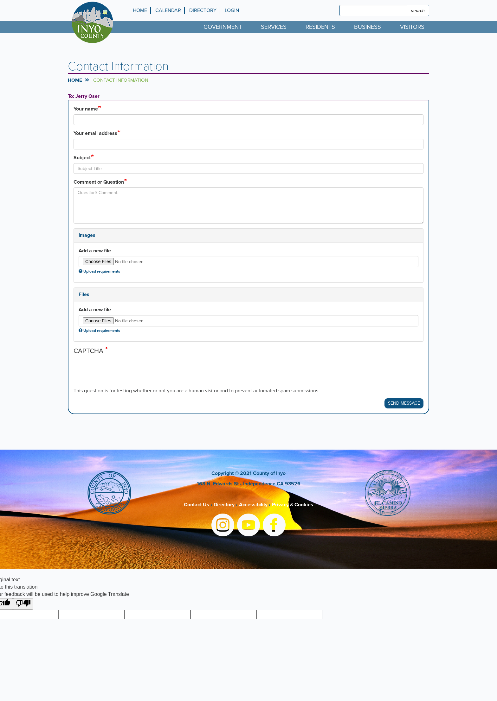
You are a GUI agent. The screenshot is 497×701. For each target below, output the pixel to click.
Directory (202, 10)
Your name (86, 109)
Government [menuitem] (222, 26)
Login (232, 10)
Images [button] (87, 235)
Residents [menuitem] (320, 26)
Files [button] (84, 294)
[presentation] (122, 375)
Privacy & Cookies (292, 505)
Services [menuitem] (274, 26)
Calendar (168, 10)
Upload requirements (99, 271)
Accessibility (253, 505)
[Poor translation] (23, 604)
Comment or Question (99, 182)
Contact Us (196, 505)
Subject (82, 158)
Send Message (404, 403)
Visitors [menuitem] (412, 26)
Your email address (95, 133)
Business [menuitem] (367, 26)
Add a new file (95, 251)
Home (140, 10)
